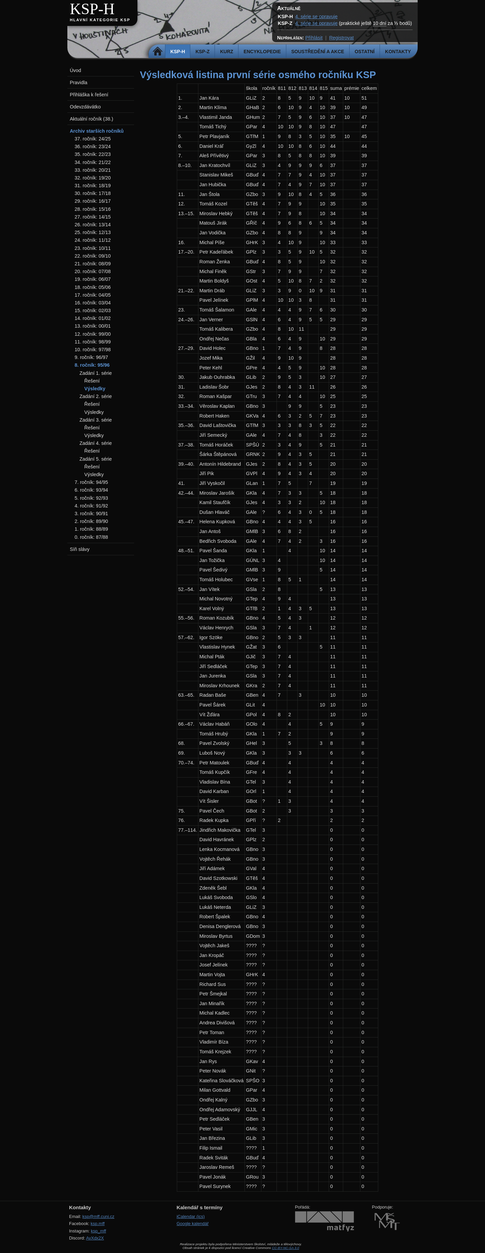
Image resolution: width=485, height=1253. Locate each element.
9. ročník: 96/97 (91, 357)
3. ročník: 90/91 (91, 513)
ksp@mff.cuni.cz (99, 1216)
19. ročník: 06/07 (93, 279)
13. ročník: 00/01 (93, 326)
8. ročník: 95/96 (92, 365)
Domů (158, 51)
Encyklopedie (262, 51)
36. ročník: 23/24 (93, 146)
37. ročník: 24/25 (93, 138)
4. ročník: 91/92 (91, 505)
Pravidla (78, 82)
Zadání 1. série (95, 373)
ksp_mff (98, 1230)
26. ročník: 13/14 (93, 224)
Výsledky (94, 388)
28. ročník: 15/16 (93, 209)
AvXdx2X (95, 1238)
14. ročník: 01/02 (93, 318)
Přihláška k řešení (89, 94)
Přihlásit (313, 37)
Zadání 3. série (95, 420)
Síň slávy (79, 549)
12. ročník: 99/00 (93, 334)
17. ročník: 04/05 (93, 295)
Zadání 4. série (95, 443)
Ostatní (365, 51)
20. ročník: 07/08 (93, 271)
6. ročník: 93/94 (91, 490)
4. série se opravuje (316, 16)
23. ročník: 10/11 (93, 248)
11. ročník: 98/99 (93, 341)
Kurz (226, 51)
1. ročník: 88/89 (91, 529)
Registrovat (341, 37)
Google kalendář (192, 1223)
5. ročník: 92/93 (91, 498)
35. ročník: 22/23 (93, 154)
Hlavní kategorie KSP (100, 20)
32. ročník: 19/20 (93, 177)
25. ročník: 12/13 (93, 232)
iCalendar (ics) (190, 1216)
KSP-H (92, 9)
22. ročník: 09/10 (93, 256)
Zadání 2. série (95, 396)
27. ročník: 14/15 (93, 217)
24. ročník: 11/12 (93, 240)
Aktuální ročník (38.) (91, 119)
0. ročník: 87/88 (91, 537)
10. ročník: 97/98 (93, 349)
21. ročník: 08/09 (93, 263)
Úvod (75, 70)
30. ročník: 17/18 (93, 193)
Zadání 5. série (95, 459)
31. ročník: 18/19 (93, 185)
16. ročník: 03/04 (93, 302)
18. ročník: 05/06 (93, 287)
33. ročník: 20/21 (93, 170)
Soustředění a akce (317, 51)
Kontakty (398, 51)
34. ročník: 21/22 (93, 162)
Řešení (92, 381)
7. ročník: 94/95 (91, 482)
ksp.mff (98, 1223)
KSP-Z (202, 51)
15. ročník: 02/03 (93, 310)
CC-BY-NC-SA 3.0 (285, 1248)
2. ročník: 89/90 (91, 521)
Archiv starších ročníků (97, 131)
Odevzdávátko (85, 106)
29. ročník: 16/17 (93, 201)
